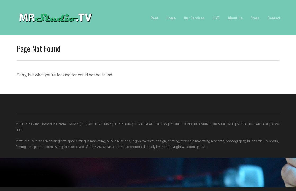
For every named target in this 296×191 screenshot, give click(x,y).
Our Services (194, 18)
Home (171, 18)
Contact (273, 18)
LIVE (216, 18)
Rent (154, 18)
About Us (235, 18)
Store (254, 18)
